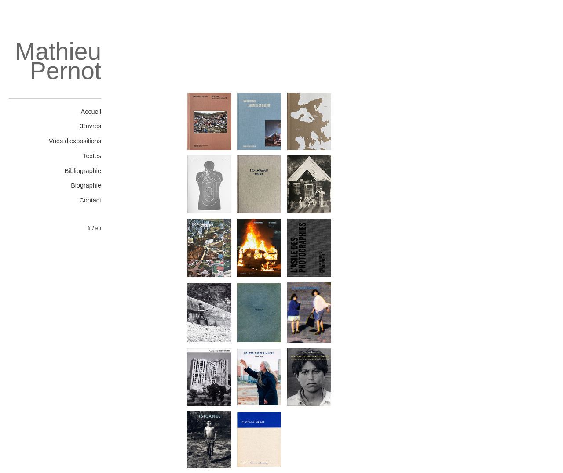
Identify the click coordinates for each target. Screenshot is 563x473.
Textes (92, 155)
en (98, 228)
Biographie (86, 185)
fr (89, 228)
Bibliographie (83, 170)
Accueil (91, 111)
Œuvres (90, 126)
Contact (90, 200)
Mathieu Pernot (58, 61)
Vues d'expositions (75, 140)
